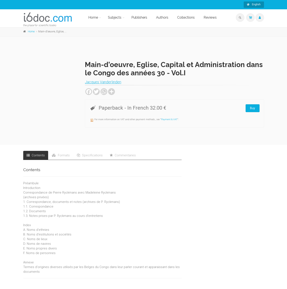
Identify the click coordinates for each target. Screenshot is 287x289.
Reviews (210, 17)
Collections (186, 17)
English (254, 4)
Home (93, 17)
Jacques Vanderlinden (103, 82)
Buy (252, 108)
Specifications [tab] (90, 155)
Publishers (139, 17)
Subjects (114, 17)
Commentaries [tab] (123, 155)
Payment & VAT (169, 119)
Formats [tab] (61, 155)
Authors (162, 17)
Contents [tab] (36, 155)
